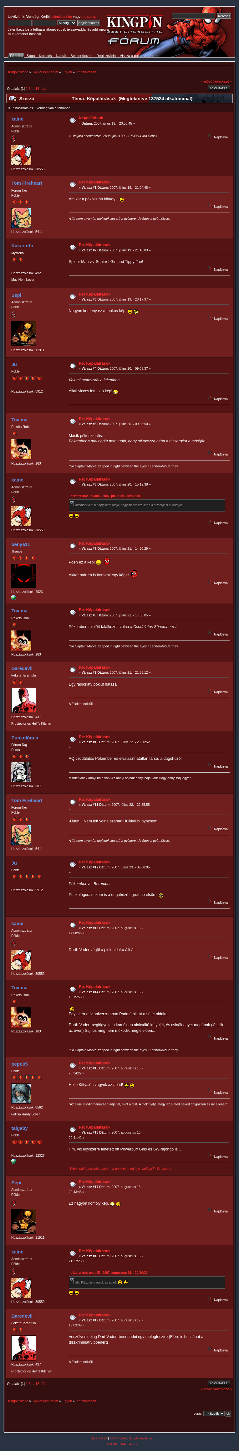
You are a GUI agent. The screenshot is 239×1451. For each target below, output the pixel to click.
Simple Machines (141, 1438)
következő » (222, 81)
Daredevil (21, 668)
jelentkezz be (62, 16)
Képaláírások (91, 118)
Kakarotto (22, 245)
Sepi (16, 295)
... (33, 88)
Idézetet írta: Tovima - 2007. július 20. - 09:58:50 (105, 496)
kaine (17, 118)
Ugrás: (197, 1413)
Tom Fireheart (26, 183)
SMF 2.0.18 (99, 1438)
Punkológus (24, 737)
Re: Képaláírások (94, 182)
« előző (206, 81)
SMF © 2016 (118, 1438)
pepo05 (19, 1064)
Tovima (19, 419)
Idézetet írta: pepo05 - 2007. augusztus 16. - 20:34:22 (108, 1272)
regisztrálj (88, 16)
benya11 (20, 544)
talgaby (19, 1128)
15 (37, 88)
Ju (14, 364)
